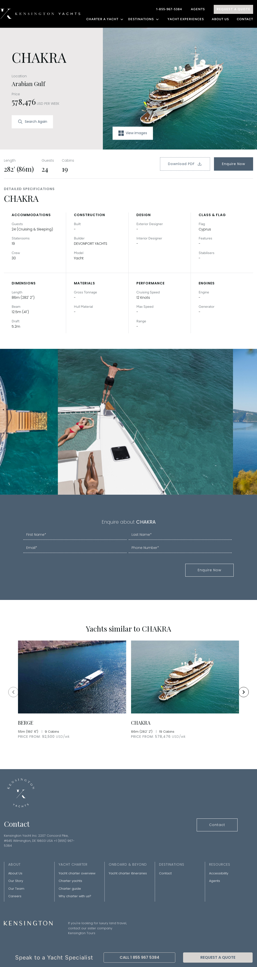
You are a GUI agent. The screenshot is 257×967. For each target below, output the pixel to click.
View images (132, 133)
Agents (198, 9)
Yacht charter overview (77, 873)
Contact (245, 19)
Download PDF (185, 163)
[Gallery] (128, 692)
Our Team (16, 889)
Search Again (32, 121)
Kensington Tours (81, 933)
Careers (14, 896)
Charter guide (70, 889)
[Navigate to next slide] (244, 692)
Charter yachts (70, 881)
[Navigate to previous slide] (13, 692)
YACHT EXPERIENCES (186, 19)
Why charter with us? (75, 896)
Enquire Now (233, 163)
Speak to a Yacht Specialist (54, 957)
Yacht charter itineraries (128, 873)
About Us (220, 19)
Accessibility (218, 873)
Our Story (15, 881)
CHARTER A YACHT (105, 19)
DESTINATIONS (144, 19)
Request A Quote (233, 9)
